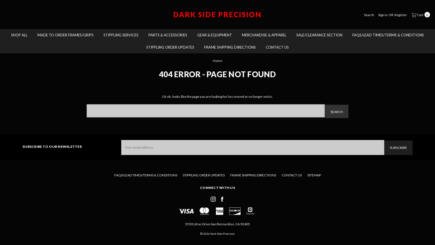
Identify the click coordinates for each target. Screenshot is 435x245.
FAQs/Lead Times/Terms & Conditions (388, 35)
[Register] (401, 15)
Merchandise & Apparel (264, 35)
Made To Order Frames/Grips (65, 35)
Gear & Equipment (214, 35)
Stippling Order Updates (170, 47)
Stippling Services (120, 35)
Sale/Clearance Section (319, 35)
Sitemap (314, 174)
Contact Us (277, 47)
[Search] (369, 15)
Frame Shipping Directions (230, 47)
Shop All (19, 35)
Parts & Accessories (167, 35)
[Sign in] (382, 15)
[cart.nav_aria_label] (419, 14)
